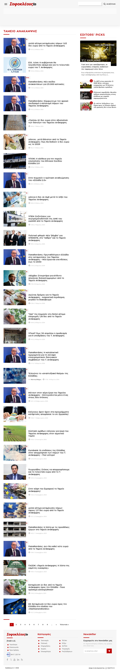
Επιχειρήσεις (45, 646)
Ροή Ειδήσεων (67, 652)
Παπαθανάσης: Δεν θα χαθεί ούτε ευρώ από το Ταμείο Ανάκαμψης (48, 548)
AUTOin (64, 646)
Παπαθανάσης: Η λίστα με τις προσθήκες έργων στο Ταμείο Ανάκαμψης (48, 529)
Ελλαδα (32, 408)
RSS (21, 660)
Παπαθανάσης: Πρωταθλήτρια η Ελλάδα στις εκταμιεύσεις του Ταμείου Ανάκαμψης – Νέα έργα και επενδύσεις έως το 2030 (48, 258)
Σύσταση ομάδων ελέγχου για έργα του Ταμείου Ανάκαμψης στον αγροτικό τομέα (48, 434)
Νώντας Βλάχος (36, 380)
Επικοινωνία (13, 648)
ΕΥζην (64, 644)
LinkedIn (18, 660)
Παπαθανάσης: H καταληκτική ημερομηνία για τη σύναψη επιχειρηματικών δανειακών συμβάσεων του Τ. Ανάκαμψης (43, 356)
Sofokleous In (24, 4)
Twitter (11, 660)
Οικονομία (44, 641)
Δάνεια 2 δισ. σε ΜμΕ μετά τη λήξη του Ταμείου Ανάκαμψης (48, 199)
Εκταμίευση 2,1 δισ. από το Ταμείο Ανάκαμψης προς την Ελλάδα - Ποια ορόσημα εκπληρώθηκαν (46, 587)
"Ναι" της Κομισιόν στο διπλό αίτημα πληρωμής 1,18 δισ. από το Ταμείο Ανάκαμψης (46, 317)
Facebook (8, 660)
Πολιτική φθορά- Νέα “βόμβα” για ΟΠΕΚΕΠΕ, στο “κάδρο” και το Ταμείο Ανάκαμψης (47, 238)
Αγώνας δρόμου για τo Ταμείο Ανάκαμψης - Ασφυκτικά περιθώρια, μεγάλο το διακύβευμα (46, 297)
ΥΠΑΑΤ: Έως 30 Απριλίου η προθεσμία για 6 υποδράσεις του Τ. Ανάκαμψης (47, 335)
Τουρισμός (66, 649)
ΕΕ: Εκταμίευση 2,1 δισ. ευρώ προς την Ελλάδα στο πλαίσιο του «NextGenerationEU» (47, 606)
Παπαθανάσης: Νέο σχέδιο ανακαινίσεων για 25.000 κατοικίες (46, 83)
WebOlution (110, 668)
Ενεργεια (33, 212)
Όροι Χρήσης (14, 650)
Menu (6, 4)
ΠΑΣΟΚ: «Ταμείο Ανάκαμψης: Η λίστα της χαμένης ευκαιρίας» (48, 567)
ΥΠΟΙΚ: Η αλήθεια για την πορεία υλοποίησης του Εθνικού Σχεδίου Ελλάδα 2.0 (45, 161)
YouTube (14, 660)
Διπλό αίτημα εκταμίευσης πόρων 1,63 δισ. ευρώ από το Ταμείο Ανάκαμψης (47, 45)
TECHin (64, 641)
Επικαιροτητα (34, 78)
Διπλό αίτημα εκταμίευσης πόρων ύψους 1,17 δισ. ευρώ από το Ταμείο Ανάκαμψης (46, 510)
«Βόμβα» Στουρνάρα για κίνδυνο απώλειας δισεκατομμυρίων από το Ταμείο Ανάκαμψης (46, 278)
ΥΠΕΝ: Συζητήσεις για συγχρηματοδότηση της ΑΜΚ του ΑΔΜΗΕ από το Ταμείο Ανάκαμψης (45, 219)
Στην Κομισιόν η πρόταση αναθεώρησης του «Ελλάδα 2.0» (48, 179)
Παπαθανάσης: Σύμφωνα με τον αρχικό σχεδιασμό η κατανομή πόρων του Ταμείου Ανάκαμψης (48, 103)
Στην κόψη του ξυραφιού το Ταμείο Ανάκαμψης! (46, 490)
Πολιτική (44, 644)
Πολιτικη (33, 59)
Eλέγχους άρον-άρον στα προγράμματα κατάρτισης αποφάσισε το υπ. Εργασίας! (48, 413)
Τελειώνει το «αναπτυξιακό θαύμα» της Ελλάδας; (48, 375)
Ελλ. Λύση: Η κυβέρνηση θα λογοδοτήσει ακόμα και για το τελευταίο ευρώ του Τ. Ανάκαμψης (48, 65)
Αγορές (43, 649)
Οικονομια (33, 39)
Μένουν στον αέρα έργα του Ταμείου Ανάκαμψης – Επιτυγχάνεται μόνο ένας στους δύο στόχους (48, 395)
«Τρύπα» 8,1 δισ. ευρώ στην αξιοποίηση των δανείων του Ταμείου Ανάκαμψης (48, 122)
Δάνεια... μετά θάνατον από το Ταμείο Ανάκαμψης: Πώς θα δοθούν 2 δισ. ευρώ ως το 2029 (48, 142)
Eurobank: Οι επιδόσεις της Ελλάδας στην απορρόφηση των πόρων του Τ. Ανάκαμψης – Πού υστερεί (47, 453)
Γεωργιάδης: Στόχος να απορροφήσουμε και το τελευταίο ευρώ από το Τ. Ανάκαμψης (48, 472)
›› (56, 625)
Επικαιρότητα (46, 652)
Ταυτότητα (13, 645)
